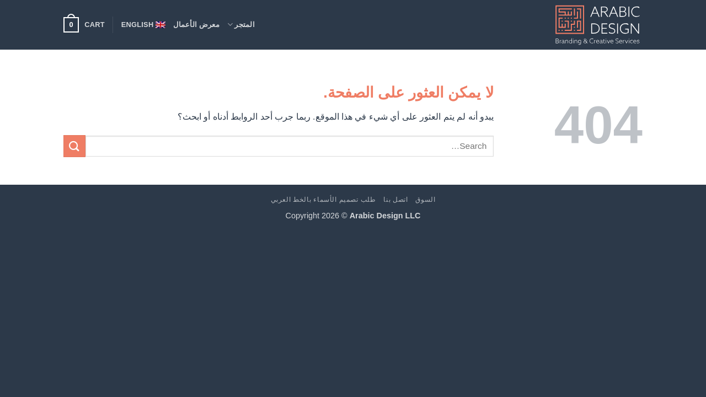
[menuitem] (143, 25)
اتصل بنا (395, 199)
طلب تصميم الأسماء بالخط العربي (323, 199)
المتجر (241, 24)
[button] (84, 24)
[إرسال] (74, 146)
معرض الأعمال (196, 24)
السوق (425, 199)
